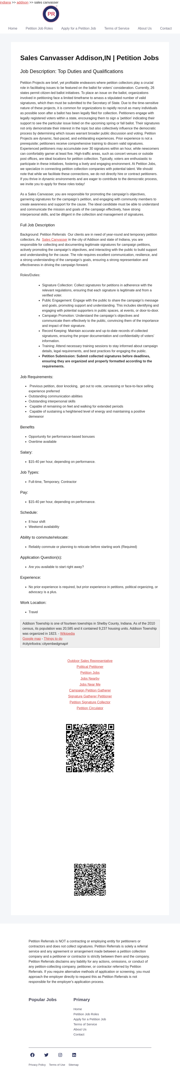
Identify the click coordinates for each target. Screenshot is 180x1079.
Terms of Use (57, 1064)
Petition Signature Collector (90, 702)
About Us (145, 28)
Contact (166, 28)
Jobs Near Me (90, 684)
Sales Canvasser (54, 239)
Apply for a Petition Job (78, 28)
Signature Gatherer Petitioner (90, 696)
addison (22, 2)
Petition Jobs (90, 672)
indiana (5, 2)
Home (12, 28)
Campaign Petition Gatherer (90, 690)
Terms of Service (116, 28)
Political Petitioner (90, 667)
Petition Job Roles (39, 28)
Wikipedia (67, 633)
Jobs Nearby (90, 678)
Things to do (53, 638)
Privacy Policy (37, 1064)
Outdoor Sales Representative (89, 661)
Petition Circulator (90, 708)
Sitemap (74, 1064)
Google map (32, 638)
